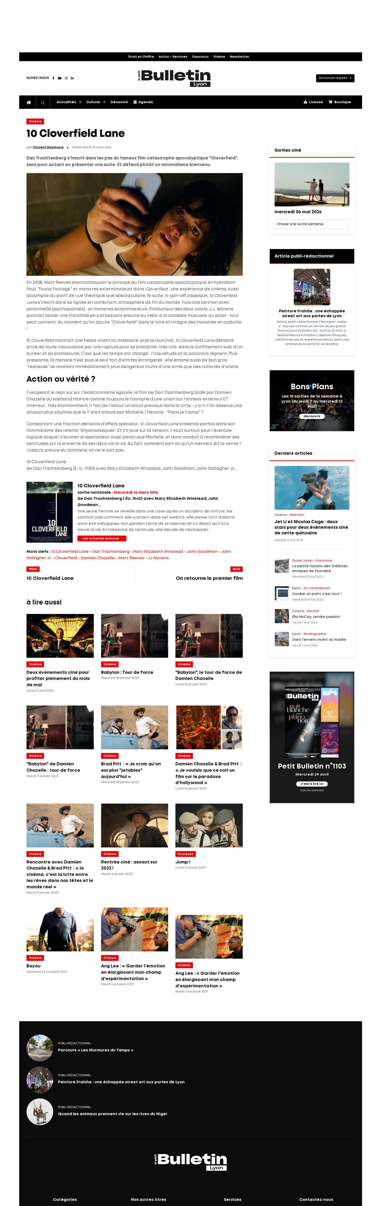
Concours (200, 57)
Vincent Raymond (48, 147)
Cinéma (35, 121)
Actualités (66, 102)
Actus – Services (173, 57)
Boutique (340, 102)
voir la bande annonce (100, 538)
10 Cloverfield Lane (70, 552)
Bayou (33, 966)
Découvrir (119, 102)
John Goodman (202, 552)
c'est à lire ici (312, 784)
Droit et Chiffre (141, 57)
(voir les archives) (312, 790)
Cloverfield (66, 558)
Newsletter (239, 57)
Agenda (143, 102)
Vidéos (219, 57)
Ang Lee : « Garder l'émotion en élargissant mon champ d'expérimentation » (133, 972)
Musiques (185, 854)
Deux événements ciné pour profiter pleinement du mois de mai (58, 679)
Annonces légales (333, 78)
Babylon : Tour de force (127, 673)
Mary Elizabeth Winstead (158, 552)
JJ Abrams (158, 558)
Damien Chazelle (98, 558)
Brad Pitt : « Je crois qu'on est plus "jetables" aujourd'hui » (131, 770)
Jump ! (182, 862)
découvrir (311, 416)
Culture (93, 102)
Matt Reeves (131, 558)
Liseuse (313, 102)
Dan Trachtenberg (110, 552)
